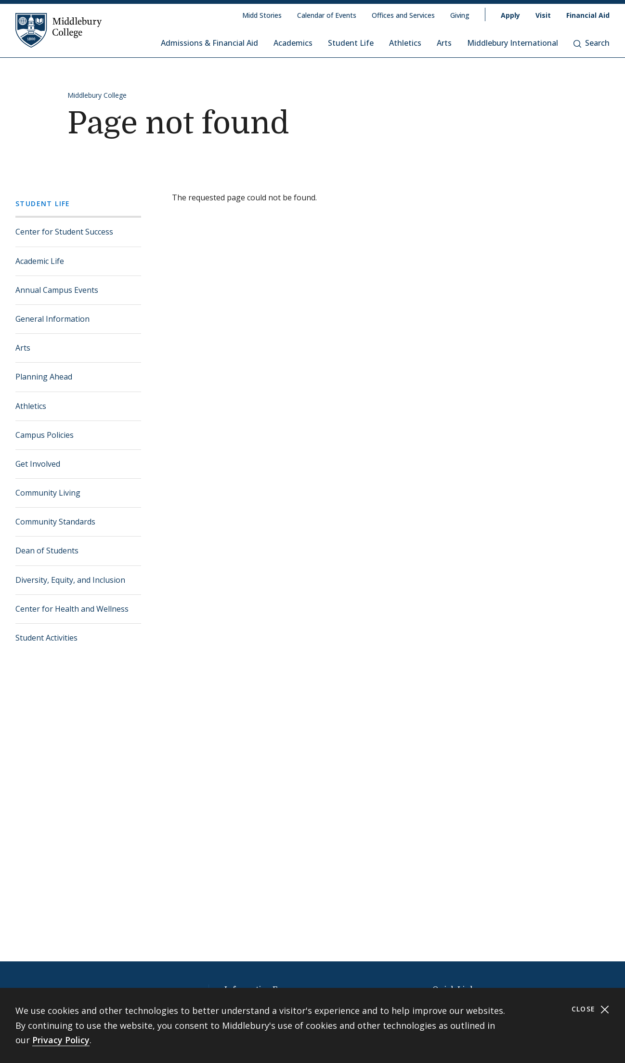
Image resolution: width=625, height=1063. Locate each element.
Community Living (47, 492)
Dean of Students (46, 550)
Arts (444, 43)
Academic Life (39, 261)
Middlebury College (97, 95)
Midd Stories (262, 15)
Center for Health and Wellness (72, 609)
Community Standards (55, 521)
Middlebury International (512, 43)
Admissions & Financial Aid (209, 43)
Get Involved (37, 464)
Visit (543, 15)
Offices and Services (403, 15)
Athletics (405, 43)
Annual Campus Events (56, 290)
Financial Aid (588, 15)
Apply (510, 15)
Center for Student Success (64, 231)
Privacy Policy (61, 1040)
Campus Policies (44, 435)
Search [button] (591, 43)
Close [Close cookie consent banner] (591, 1009)
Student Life (351, 43)
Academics (292, 43)
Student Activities (46, 637)
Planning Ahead (43, 376)
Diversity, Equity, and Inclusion (70, 580)
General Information (52, 319)
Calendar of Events (326, 15)
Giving (459, 15)
